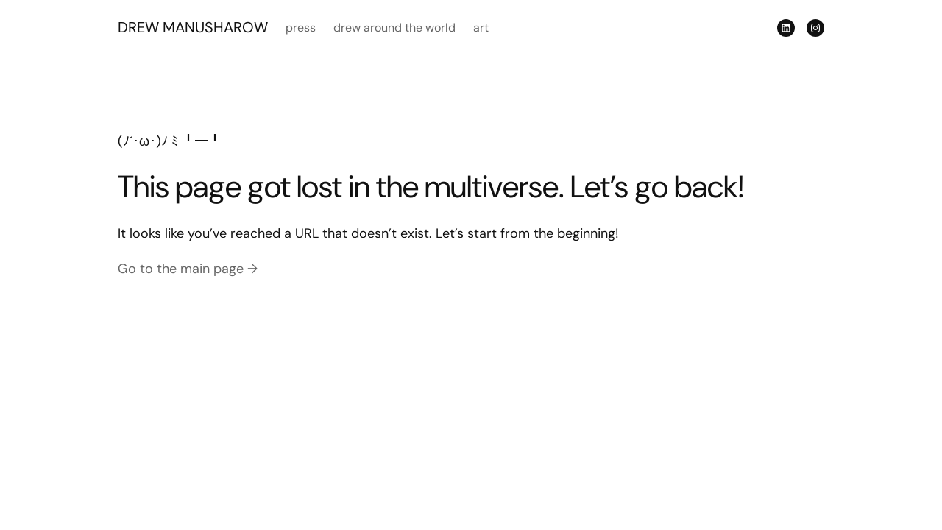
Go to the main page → (188, 269)
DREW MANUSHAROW (193, 27)
